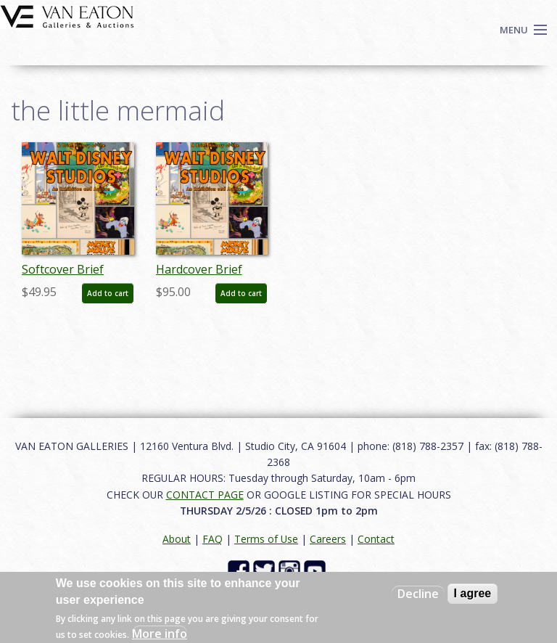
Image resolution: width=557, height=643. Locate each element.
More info (159, 634)
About (176, 539)
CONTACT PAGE (205, 494)
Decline (418, 594)
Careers (328, 539)
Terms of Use (266, 539)
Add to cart (107, 293)
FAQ (212, 539)
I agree (473, 593)
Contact (376, 539)
